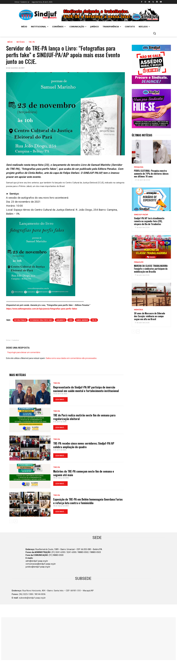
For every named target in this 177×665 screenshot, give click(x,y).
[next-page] (15, 521)
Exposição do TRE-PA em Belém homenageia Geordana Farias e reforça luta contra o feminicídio (88, 501)
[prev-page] (11, 521)
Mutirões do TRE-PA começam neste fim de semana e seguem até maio (83, 473)
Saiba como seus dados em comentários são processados (71, 358)
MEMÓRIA (138, 310)
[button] (154, 33)
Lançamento (60, 320)
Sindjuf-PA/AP (141, 214)
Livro (71, 320)
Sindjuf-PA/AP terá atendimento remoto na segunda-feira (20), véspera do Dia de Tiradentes (149, 221)
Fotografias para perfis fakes (41, 320)
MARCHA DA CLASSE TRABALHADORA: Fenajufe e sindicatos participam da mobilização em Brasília (151, 268)
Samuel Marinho (82, 320)
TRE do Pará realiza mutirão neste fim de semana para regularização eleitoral (84, 417)
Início (10, 41)
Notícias (21, 41)
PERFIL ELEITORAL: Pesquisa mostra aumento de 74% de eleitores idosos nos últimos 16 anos (151, 173)
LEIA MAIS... (60, 399)
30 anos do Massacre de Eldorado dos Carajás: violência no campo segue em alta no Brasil (149, 316)
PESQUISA (138, 167)
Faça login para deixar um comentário (23, 352)
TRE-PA (32, 41)
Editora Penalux (20, 320)
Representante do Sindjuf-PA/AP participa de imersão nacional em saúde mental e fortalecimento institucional (86, 389)
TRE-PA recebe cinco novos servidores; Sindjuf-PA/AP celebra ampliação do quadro (83, 445)
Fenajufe (138, 262)
